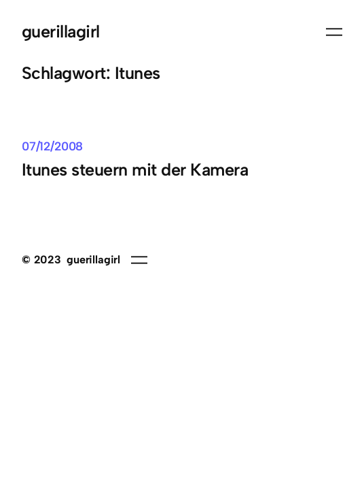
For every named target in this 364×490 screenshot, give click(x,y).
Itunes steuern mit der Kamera (135, 170)
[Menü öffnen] (334, 32)
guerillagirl (61, 31)
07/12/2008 (52, 146)
